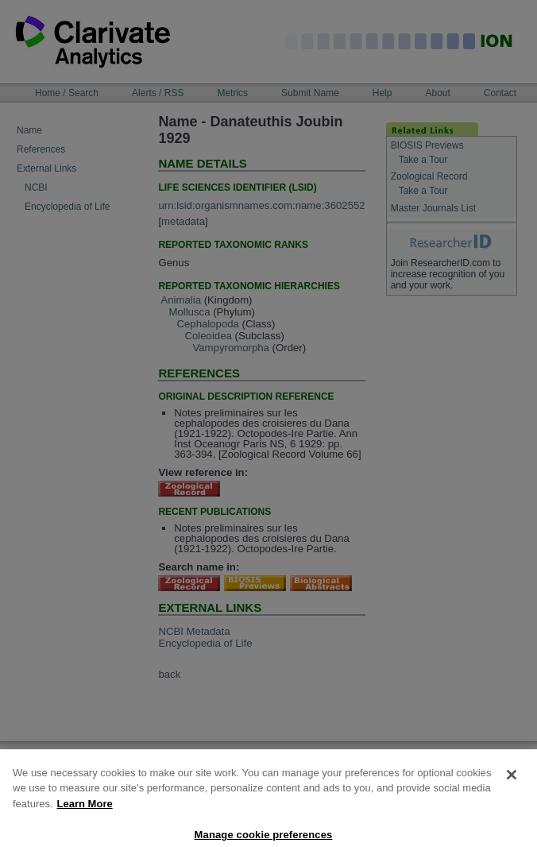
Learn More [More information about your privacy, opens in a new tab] (85, 822)
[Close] (511, 792)
